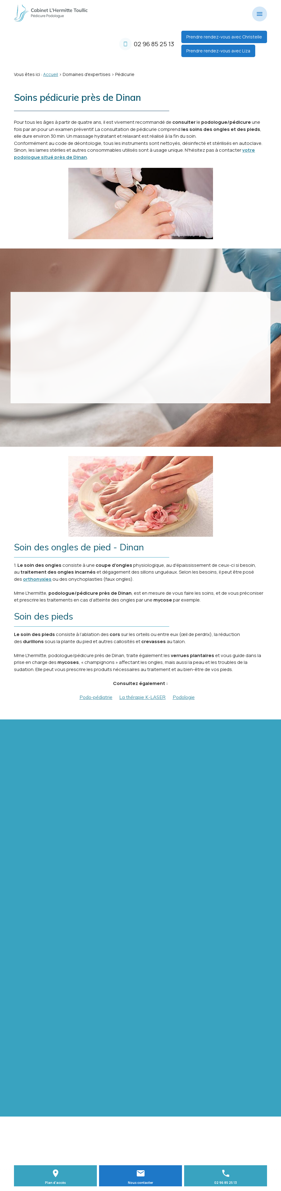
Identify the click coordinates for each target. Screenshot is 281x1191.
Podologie (184, 697)
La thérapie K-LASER (142, 697)
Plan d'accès (55, 1182)
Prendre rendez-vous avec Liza (218, 51)
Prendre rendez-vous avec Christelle (224, 37)
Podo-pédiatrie (95, 697)
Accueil (50, 74)
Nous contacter (140, 1182)
